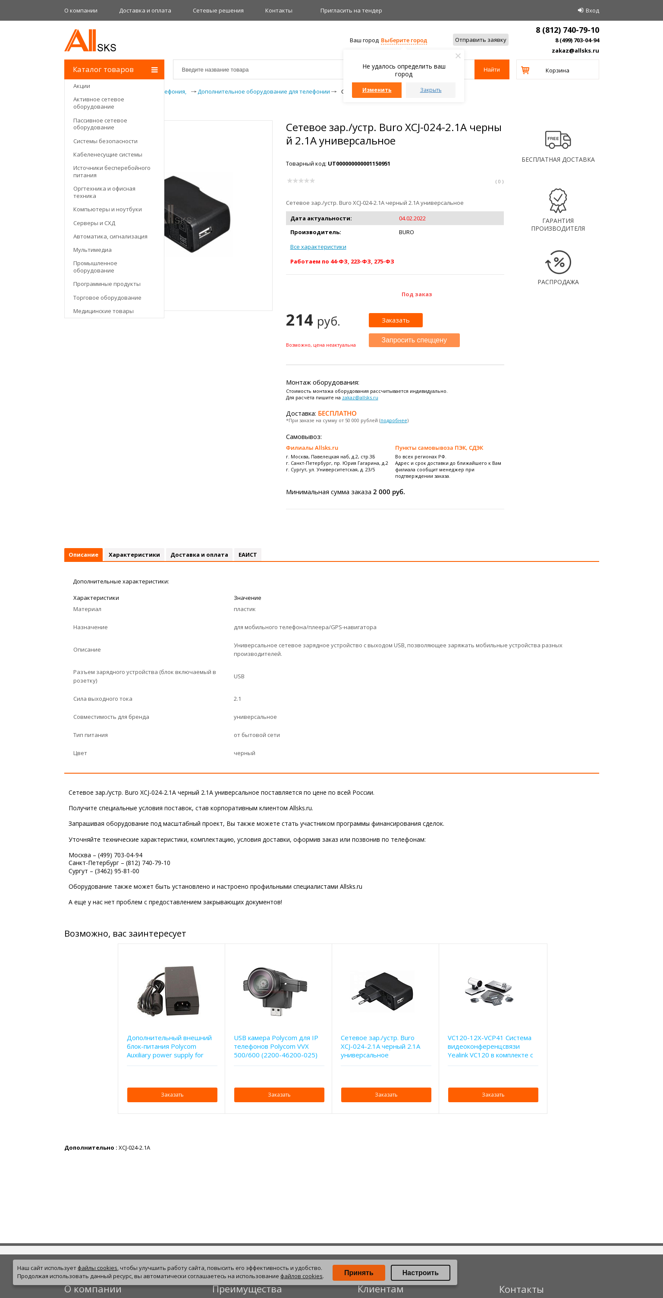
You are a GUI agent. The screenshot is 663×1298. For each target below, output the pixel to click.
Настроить (420, 1272)
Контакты (278, 10)
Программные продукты (107, 284)
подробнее (393, 420)
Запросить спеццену (414, 340)
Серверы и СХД (94, 223)
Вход (592, 10)
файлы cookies (97, 1268)
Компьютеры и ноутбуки (107, 209)
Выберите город (404, 40)
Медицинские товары (103, 311)
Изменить (377, 90)
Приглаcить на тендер (351, 10)
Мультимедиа (92, 250)
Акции (81, 86)
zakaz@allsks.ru (575, 50)
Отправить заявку (480, 40)
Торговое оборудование (107, 297)
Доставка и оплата (145, 10)
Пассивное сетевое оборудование (100, 124)
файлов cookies (301, 1276)
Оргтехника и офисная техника (104, 192)
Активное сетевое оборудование (98, 102)
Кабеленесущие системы (107, 154)
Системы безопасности (105, 141)
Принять (359, 1272)
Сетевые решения (218, 10)
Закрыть (431, 90)
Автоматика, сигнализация (110, 236)
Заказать (396, 320)
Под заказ (417, 294)
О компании (80, 10)
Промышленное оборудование (95, 266)
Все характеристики (318, 247)
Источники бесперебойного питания (112, 171)
